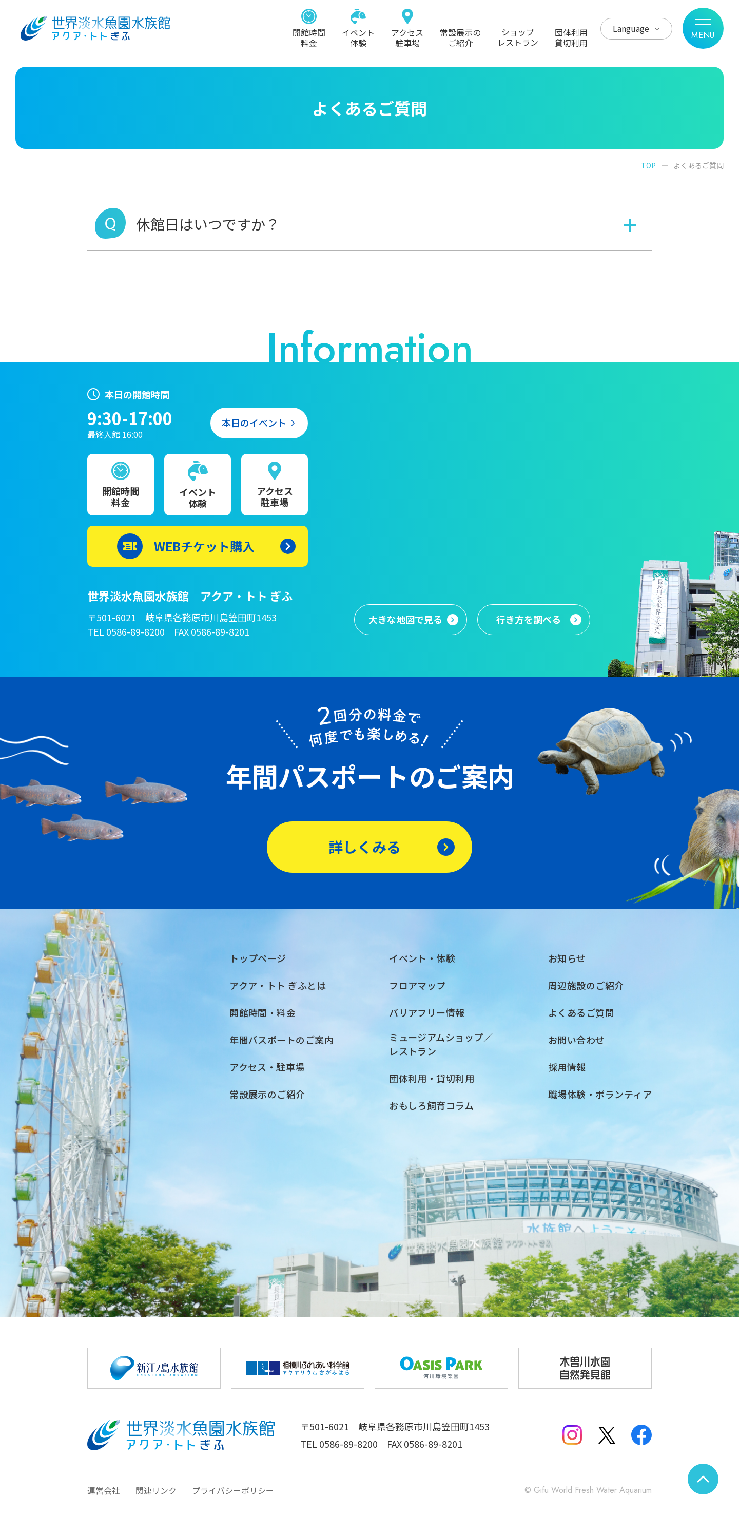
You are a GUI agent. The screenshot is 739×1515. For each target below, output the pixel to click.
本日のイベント (254, 422)
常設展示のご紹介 (460, 37)
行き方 (528, 619)
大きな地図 (405, 619)
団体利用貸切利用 (571, 37)
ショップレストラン (517, 36)
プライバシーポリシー (233, 1490)
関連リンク (156, 1490)
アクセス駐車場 (407, 37)
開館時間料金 (309, 37)
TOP (648, 165)
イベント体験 (358, 37)
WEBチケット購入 (204, 546)
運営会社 (103, 1490)
